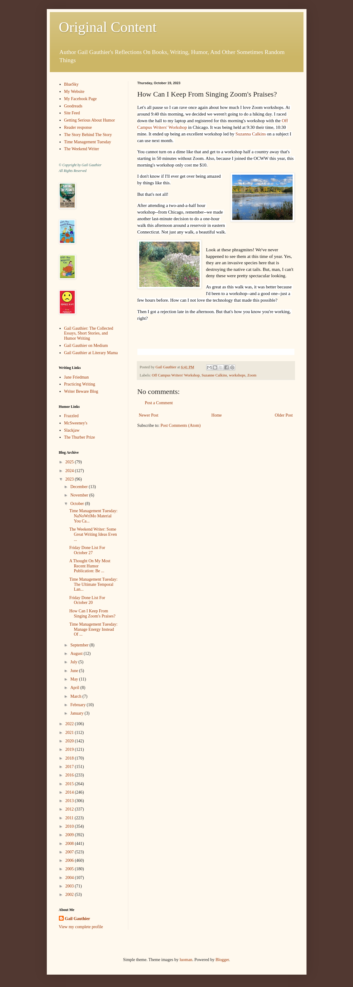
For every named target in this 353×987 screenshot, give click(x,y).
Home (216, 415)
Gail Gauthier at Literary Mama (91, 353)
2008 (70, 843)
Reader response (78, 127)
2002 (70, 894)
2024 (70, 470)
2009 (70, 835)
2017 (70, 766)
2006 (70, 860)
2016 (70, 775)
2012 (70, 809)
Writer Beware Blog (81, 391)
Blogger (222, 959)
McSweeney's (75, 423)
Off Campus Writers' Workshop (176, 375)
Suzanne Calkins (214, 375)
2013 (70, 800)
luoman (186, 959)
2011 (70, 818)
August (77, 653)
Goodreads (73, 106)
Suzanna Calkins (251, 134)
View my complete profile (81, 927)
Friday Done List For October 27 (87, 550)
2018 (70, 758)
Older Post (284, 415)
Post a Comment (159, 403)
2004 (70, 877)
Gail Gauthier (77, 918)
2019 (70, 749)
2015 (70, 784)
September (79, 645)
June (74, 670)
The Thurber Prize (79, 437)
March (76, 696)
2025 (70, 462)
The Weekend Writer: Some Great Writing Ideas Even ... (93, 534)
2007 (70, 852)
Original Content (108, 27)
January (77, 713)
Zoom (251, 375)
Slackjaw (71, 430)
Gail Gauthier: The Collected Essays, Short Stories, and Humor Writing (88, 333)
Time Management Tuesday (87, 142)
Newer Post (149, 415)
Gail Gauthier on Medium (86, 345)
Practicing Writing (79, 384)
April (75, 687)
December (79, 486)
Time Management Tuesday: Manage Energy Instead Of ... (93, 629)
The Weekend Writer (81, 149)
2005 (70, 869)
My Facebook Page (80, 99)
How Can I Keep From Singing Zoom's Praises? (92, 613)
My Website (74, 91)
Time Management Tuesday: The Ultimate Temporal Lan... (93, 584)
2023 (70, 479)
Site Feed (72, 113)
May (74, 679)
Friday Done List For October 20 (87, 600)
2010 (70, 826)
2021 (70, 732)
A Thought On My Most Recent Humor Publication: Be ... (89, 566)
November (79, 495)
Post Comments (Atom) (181, 425)
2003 (70, 886)
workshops (237, 375)
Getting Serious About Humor (89, 120)
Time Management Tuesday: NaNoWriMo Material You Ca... (93, 516)
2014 (70, 792)
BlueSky (71, 84)
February (78, 705)
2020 (70, 741)
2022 (70, 724)
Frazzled (71, 416)
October (77, 503)
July (74, 662)
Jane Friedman (76, 377)
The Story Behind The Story (88, 134)
